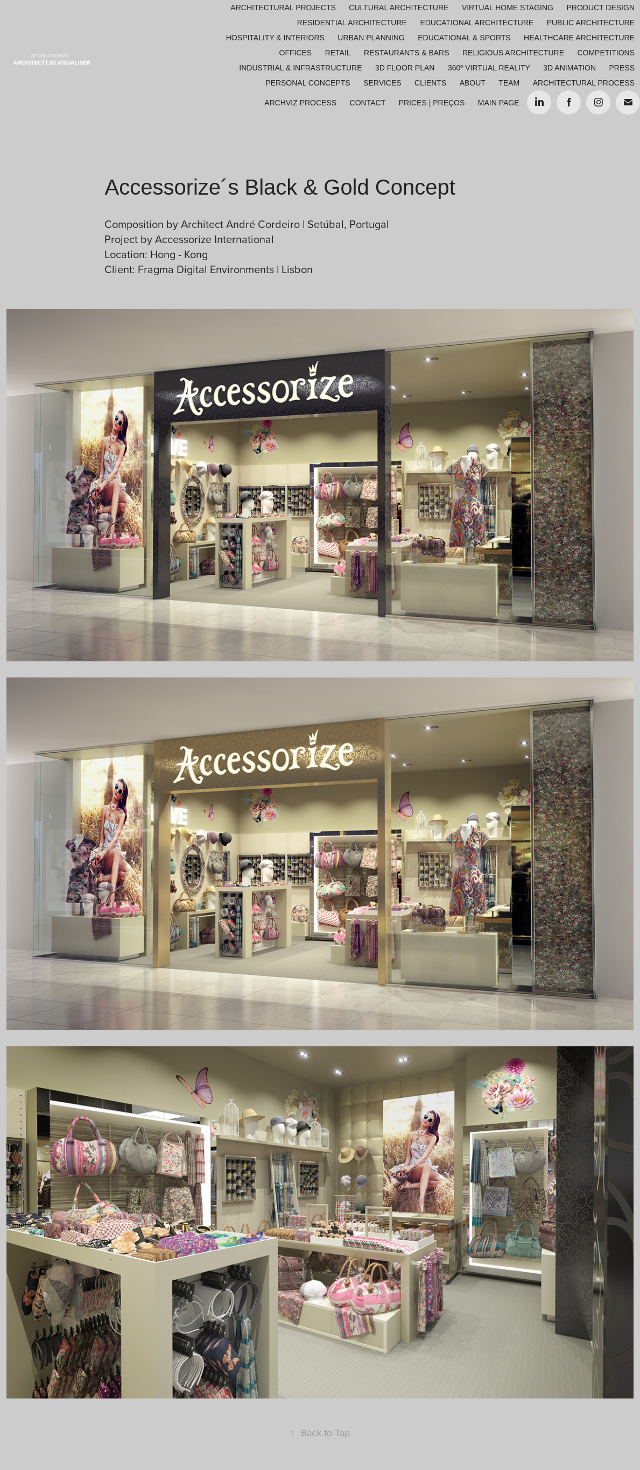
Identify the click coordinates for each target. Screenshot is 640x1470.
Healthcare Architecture (579, 37)
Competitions (606, 52)
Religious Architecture (513, 52)
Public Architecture (591, 22)
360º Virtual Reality (489, 67)
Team (508, 83)
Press (622, 67)
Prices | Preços (432, 102)
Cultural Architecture (398, 7)
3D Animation (569, 67)
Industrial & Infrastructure (300, 67)
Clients (430, 83)
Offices (295, 52)
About (473, 83)
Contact (368, 102)
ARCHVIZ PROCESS (300, 102)
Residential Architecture (352, 22)
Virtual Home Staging (507, 7)
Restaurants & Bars (406, 52)
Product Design (600, 7)
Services (382, 83)
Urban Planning (370, 37)
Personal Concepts (307, 83)
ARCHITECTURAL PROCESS (584, 83)
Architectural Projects (283, 7)
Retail (338, 52)
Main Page (498, 102)
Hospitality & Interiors (275, 37)
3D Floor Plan (404, 67)
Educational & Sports (464, 37)
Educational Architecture (476, 22)
